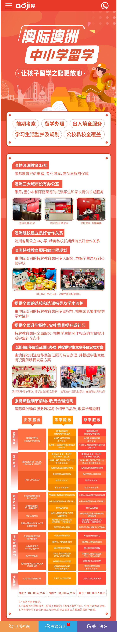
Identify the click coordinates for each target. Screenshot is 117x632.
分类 (7, 5)
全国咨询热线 (104, 5)
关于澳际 (97, 626)
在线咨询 (57, 626)
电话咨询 (19, 626)
